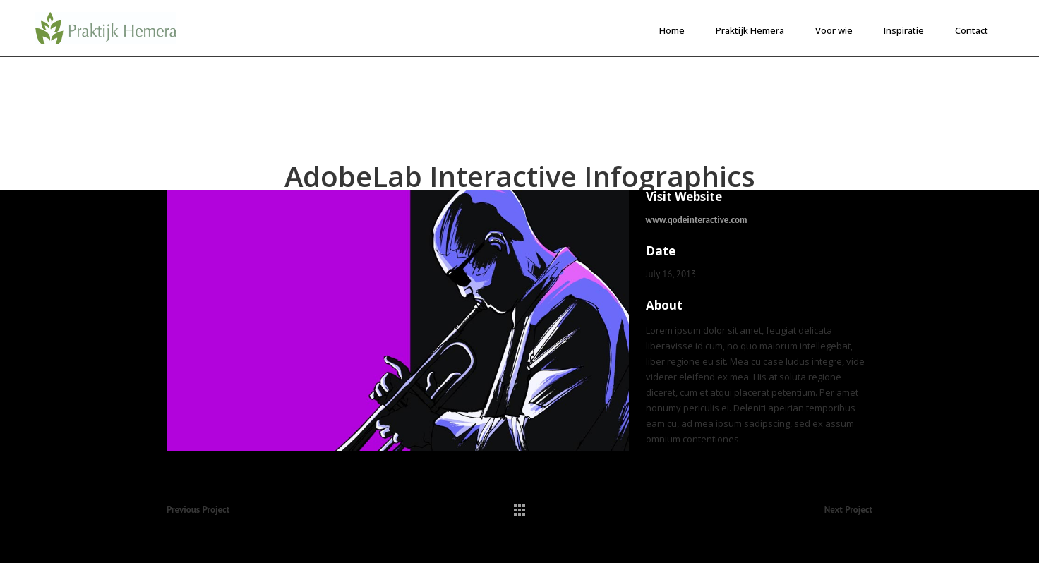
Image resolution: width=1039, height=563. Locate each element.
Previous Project (198, 510)
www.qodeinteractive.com (696, 220)
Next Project (848, 510)
